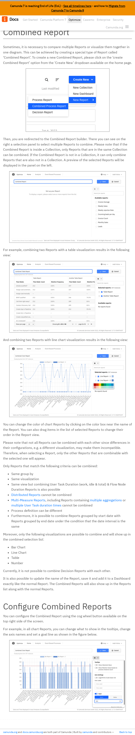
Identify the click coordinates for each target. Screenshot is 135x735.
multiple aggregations (106, 500)
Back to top (125, 732)
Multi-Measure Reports (28, 500)
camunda (87, 732)
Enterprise (103, 20)
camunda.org (10, 732)
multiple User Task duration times (36, 505)
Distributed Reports (25, 495)
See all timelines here (77, 6)
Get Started (30, 20)
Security (118, 20)
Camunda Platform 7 (53, 20)
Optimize (75, 20)
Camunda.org (114, 27)
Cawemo (88, 20)
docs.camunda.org (33, 732)
